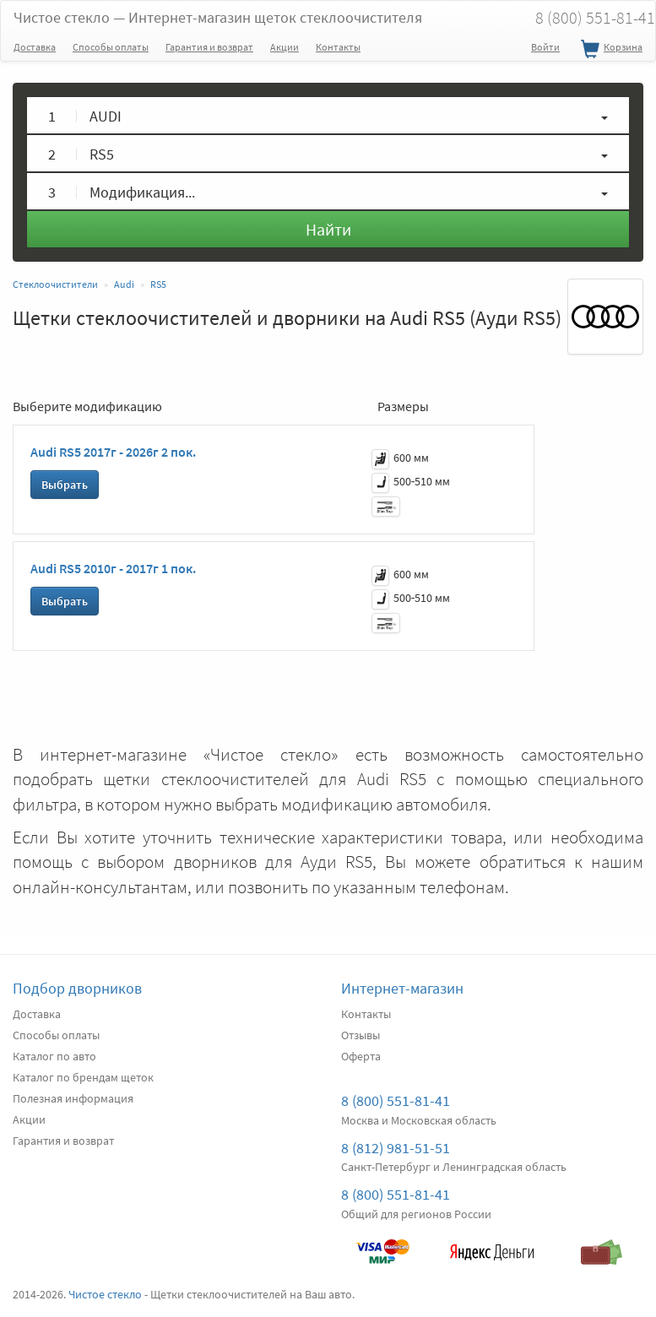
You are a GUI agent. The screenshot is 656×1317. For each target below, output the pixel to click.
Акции (284, 47)
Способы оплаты (111, 47)
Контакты (338, 47)
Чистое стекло (218, 17)
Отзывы (360, 1035)
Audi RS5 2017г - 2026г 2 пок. (113, 451)
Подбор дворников (77, 988)
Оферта (361, 1056)
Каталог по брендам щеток (83, 1077)
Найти (328, 229)
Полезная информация (73, 1098)
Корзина (609, 50)
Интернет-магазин (402, 988)
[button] (328, 115)
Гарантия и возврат (209, 47)
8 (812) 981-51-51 (395, 1147)
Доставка (35, 47)
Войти (545, 47)
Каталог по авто (54, 1056)
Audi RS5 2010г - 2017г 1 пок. (113, 568)
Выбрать (64, 484)
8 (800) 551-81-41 (395, 1100)
